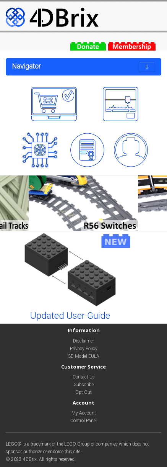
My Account (83, 413)
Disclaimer (83, 341)
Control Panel (83, 420)
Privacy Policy (83, 348)
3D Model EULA (83, 356)
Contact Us (84, 377)
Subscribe (84, 384)
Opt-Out (83, 392)
